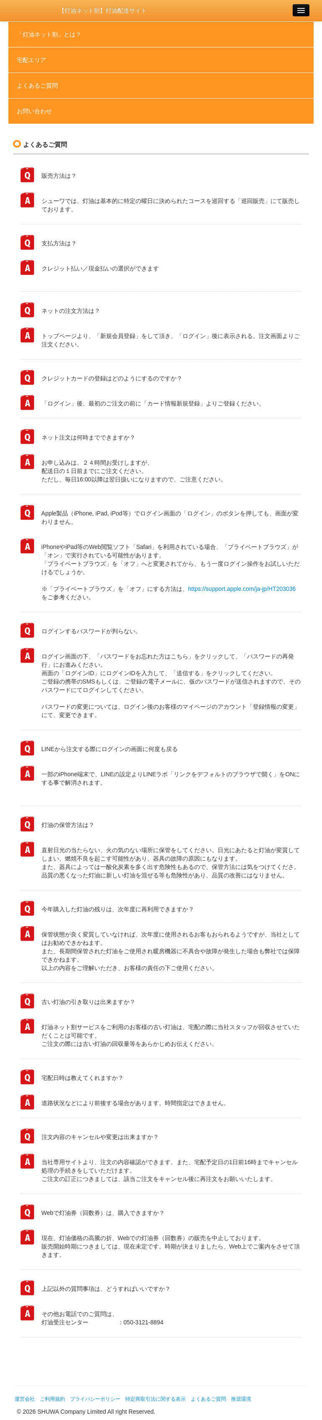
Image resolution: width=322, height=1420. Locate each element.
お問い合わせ (34, 111)
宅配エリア (31, 60)
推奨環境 (241, 1399)
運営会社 (25, 1399)
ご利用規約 (52, 1399)
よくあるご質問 (37, 85)
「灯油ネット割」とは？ (49, 34)
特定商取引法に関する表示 (155, 1399)
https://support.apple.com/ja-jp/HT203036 (242, 588)
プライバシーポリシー (95, 1399)
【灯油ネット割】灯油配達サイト (103, 10)
